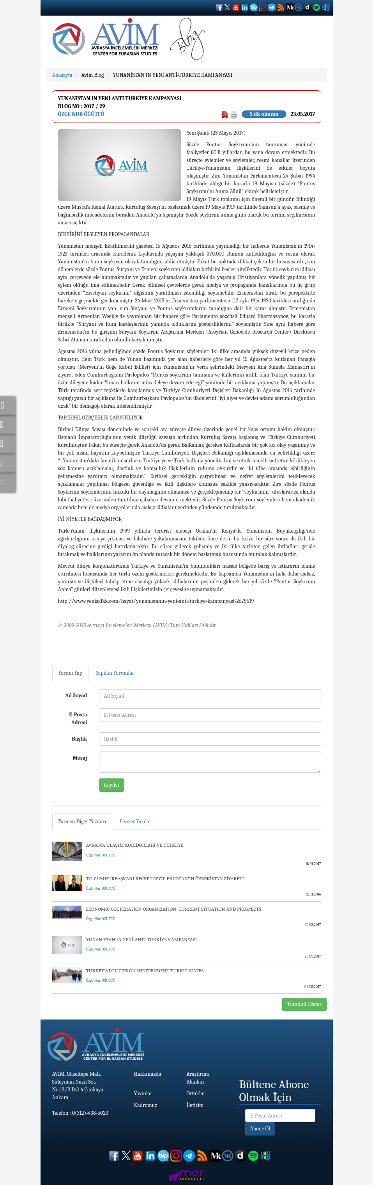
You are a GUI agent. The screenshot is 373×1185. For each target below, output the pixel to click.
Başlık (79, 739)
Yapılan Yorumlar (114, 673)
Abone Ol (260, 1128)
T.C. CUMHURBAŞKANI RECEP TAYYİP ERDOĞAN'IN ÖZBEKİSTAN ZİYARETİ (165, 878)
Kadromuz (145, 1105)
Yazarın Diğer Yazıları (82, 821)
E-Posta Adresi (78, 718)
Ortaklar (196, 1093)
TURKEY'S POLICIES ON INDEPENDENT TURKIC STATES (145, 971)
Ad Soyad (76, 695)
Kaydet (112, 785)
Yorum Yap (70, 673)
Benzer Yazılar (135, 821)
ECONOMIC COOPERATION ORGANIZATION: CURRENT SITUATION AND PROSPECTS (174, 909)
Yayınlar (143, 1093)
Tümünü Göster (304, 1004)
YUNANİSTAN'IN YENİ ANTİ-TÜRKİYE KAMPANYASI (172, 75)
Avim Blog (92, 75)
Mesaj (80, 758)
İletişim (195, 1105)
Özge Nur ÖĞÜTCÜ (81, 114)
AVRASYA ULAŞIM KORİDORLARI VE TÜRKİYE (135, 845)
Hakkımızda (147, 1074)
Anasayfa (62, 75)
